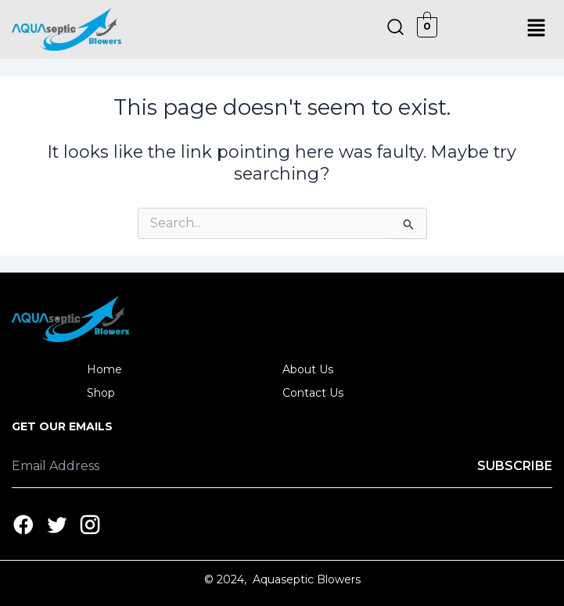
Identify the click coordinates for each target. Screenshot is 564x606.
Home (104, 369)
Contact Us (312, 393)
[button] (536, 29)
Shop (109, 392)
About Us (307, 369)
